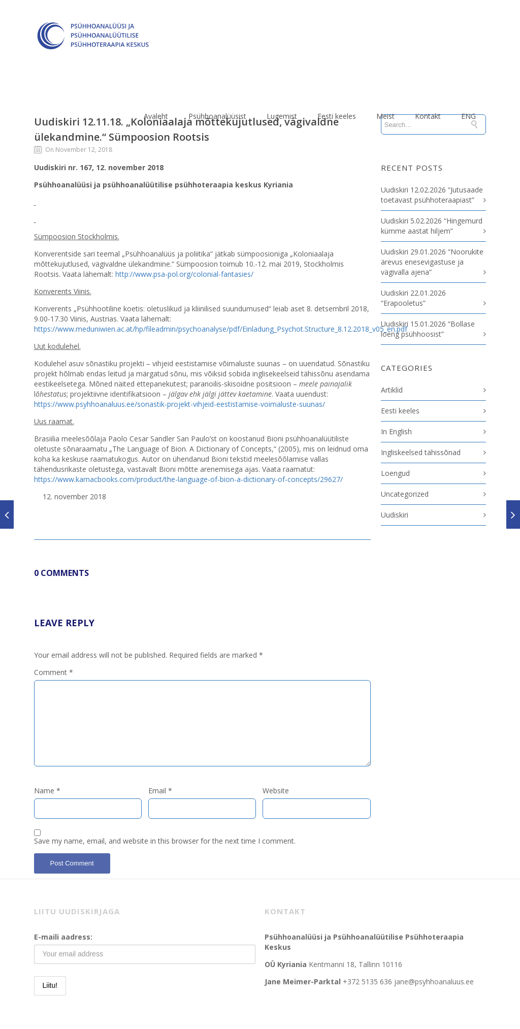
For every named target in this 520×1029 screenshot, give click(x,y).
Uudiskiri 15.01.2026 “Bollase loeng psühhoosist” (428, 329)
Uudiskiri (394, 515)
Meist (385, 116)
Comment (53, 672)
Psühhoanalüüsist (217, 116)
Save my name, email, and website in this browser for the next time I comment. (165, 841)
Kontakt (428, 116)
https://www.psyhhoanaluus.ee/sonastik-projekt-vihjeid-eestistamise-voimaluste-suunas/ (179, 404)
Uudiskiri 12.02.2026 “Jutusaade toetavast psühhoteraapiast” (432, 195)
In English (396, 431)
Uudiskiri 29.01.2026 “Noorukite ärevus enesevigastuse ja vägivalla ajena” (432, 262)
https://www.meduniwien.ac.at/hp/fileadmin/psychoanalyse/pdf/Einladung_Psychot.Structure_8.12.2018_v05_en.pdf (220, 329)
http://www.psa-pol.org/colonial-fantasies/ (184, 274)
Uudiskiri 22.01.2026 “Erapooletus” (413, 298)
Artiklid (392, 390)
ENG (468, 116)
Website (276, 790)
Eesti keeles (336, 116)
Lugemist (282, 116)
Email (160, 790)
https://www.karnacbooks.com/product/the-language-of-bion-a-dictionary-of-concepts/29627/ (188, 479)
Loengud (395, 473)
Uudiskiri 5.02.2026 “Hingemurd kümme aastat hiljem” (431, 226)
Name (47, 790)
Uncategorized (405, 494)
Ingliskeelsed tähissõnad (421, 452)
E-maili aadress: (63, 937)
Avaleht (156, 116)
